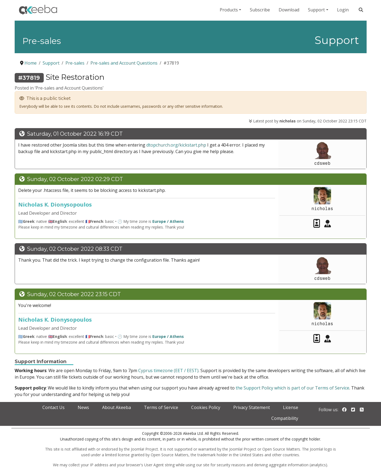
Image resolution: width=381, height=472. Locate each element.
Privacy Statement (251, 407)
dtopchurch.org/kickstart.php (176, 145)
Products (229, 10)
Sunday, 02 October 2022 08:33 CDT (74, 249)
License (290, 407)
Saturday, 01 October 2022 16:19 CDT (75, 134)
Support (316, 10)
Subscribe (260, 10)
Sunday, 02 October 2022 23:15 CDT (74, 294)
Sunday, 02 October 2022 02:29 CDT (75, 179)
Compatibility (284, 418)
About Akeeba (116, 407)
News (83, 407)
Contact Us (53, 407)
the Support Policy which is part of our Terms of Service (292, 388)
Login (343, 10)
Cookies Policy (205, 407)
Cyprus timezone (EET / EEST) (168, 370)
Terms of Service (161, 407)
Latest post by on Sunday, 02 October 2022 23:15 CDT (308, 120)
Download (289, 10)
